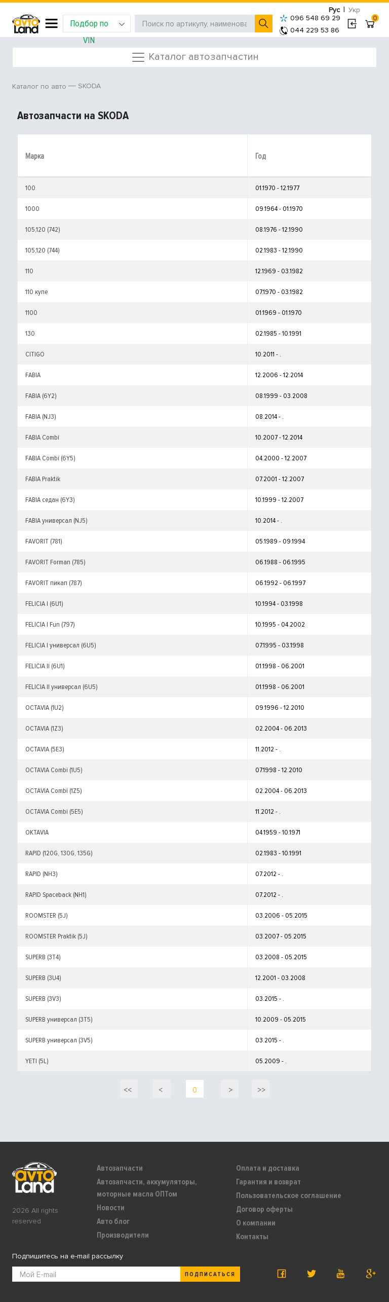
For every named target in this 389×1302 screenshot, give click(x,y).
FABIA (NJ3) (40, 416)
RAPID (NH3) (41, 874)
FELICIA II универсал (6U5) (61, 686)
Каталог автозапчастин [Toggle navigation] (195, 57)
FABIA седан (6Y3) (50, 499)
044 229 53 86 (309, 30)
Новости (111, 1207)
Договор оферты (264, 1209)
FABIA (33, 375)
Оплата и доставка (267, 1168)
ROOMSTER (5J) (46, 915)
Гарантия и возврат (268, 1181)
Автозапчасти (120, 1168)
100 (30, 188)
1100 (31, 312)
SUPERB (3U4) (43, 977)
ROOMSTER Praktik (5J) (56, 936)
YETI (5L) (37, 1061)
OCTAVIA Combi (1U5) (54, 770)
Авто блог (113, 1221)
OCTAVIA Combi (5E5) (54, 811)
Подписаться (210, 1274)
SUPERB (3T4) (43, 957)
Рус (334, 10)
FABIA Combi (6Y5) (50, 458)
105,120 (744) (42, 250)
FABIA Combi (42, 437)
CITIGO (35, 354)
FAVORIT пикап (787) (53, 582)
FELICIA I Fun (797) (50, 624)
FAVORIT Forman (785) (55, 562)
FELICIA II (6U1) (45, 666)
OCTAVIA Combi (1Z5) (53, 790)
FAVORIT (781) (43, 541)
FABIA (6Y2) (41, 395)
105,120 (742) (42, 229)
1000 (32, 208)
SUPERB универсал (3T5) (59, 1019)
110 (29, 271)
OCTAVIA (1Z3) (44, 728)
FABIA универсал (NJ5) (56, 520)
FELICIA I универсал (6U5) (60, 645)
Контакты (252, 1236)
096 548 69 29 (310, 18)
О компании (256, 1222)
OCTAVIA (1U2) (44, 707)
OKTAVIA (37, 832)
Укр (354, 10)
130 (30, 333)
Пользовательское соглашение (288, 1195)
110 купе (36, 291)
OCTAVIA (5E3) (44, 749)
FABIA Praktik (42, 479)
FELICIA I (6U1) (44, 603)
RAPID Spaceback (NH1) (56, 894)
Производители (123, 1235)
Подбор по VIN (97, 25)
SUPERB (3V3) (43, 998)
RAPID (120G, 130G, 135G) (59, 853)
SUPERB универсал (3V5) (59, 1040)
